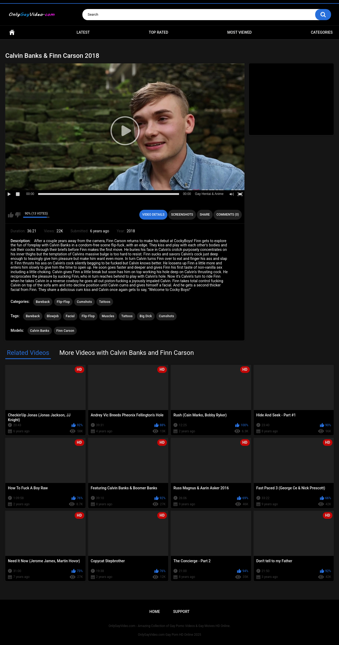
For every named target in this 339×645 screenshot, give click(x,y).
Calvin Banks (40, 331)
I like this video (11, 214)
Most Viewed (239, 32)
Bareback (43, 302)
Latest (83, 32)
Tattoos (104, 302)
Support (181, 611)
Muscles (108, 316)
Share (205, 214)
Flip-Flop (63, 302)
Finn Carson (65, 331)
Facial (70, 316)
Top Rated (158, 32)
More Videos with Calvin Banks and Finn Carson (126, 352)
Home (12, 32)
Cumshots (84, 302)
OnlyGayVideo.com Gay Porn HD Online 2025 (169, 635)
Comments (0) (227, 214)
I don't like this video (17, 214)
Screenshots (182, 214)
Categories (322, 32)
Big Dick (146, 316)
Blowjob (53, 316)
